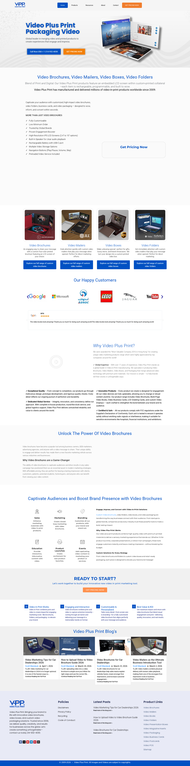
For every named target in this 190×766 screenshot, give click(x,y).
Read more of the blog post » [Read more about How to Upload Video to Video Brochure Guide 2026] (102, 723)
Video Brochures (39, 245)
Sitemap (147, 749)
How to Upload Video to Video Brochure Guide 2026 (77, 661)
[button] (75, 5)
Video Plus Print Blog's (95, 631)
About (103, 5)
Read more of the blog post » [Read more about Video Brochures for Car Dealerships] (102, 733)
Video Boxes (113, 245)
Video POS (148, 745)
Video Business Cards (153, 737)
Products (74, 5)
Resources (89, 5)
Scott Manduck (31, 666)
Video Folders (150, 245)
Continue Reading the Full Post (35, 676)
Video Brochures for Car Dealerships (110, 730)
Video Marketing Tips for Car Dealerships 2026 (40, 661)
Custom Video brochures (106, 515)
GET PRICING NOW (132, 5)
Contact (116, 5)
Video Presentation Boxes (155, 724)
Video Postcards (151, 741)
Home (62, 5)
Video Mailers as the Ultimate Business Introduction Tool (148, 661)
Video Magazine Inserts (154, 728)
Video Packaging (151, 732)
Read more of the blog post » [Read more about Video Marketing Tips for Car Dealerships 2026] (102, 710)
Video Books (149, 716)
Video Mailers (76, 245)
